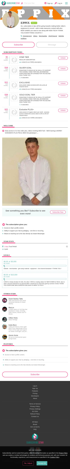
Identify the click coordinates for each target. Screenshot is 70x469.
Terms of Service (35, 404)
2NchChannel (52, 36)
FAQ (35, 429)
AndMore (23, 38)
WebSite (61, 36)
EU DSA (35, 411)
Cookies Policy (54, 457)
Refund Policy (35, 414)
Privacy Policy (35, 406)
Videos (35, 36)
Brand (35, 424)
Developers (35, 396)
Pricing (35, 393)
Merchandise (43, 36)
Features (35, 391)
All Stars (35, 422)
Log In (35, 386)
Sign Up (35, 388)
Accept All (42, 463)
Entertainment (27, 36)
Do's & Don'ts (35, 427)
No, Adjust (28, 463)
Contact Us (35, 416)
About (35, 398)
